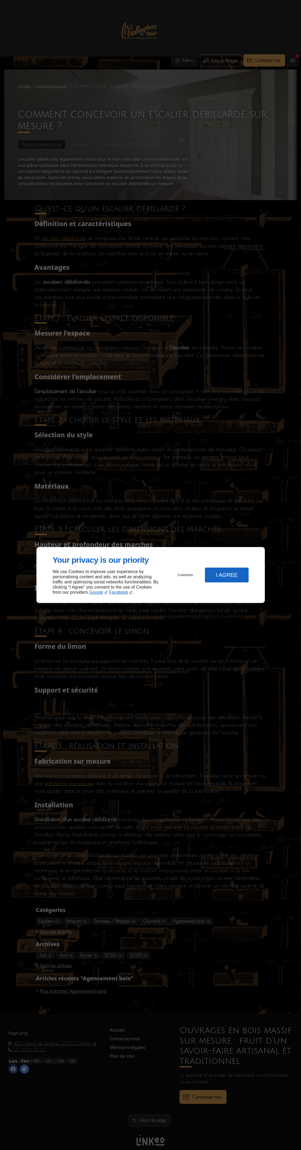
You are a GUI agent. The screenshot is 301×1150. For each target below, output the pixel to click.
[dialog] (150, 575)
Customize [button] (185, 575)
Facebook (118, 592)
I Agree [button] (227, 575)
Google (96, 592)
